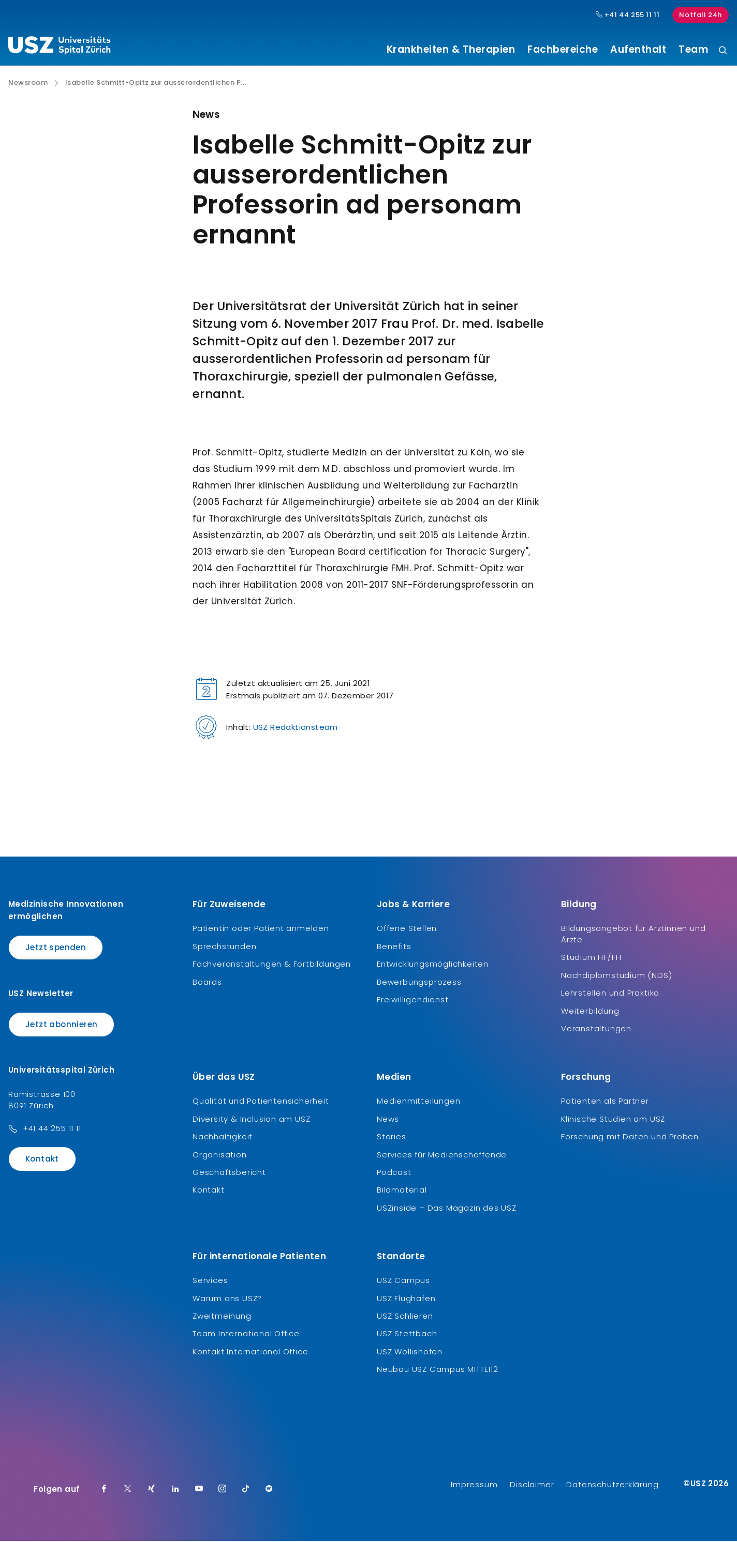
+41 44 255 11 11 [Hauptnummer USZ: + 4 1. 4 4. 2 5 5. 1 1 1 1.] (628, 15)
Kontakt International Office (250, 1352)
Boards (207, 983)
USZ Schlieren (405, 1316)
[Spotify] (269, 1490)
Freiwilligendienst (412, 1001)
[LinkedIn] (175, 1490)
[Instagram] (222, 1490)
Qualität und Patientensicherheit (261, 1102)
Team (693, 49)
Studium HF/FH (591, 958)
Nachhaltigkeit (223, 1138)
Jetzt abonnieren (61, 1025)
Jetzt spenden (55, 948)
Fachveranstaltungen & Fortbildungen (272, 965)
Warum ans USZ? (227, 1299)
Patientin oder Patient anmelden (261, 929)
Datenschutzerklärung (612, 1485)
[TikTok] (245, 1490)
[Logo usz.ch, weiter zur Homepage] (59, 47)
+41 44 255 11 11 (52, 1129)
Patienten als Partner (605, 1102)
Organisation (220, 1155)
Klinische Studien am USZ (613, 1119)
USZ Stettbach (407, 1335)
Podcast (394, 1173)
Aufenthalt (638, 49)
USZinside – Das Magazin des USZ (447, 1208)
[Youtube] (199, 1490)
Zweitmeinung (222, 1316)
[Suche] (723, 51)
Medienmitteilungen (418, 1102)
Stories (391, 1138)
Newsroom (28, 84)
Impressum (474, 1485)
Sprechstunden (224, 947)
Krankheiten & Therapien (451, 49)
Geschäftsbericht (229, 1173)
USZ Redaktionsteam (295, 728)
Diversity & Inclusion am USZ (251, 1119)
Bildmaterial (402, 1191)
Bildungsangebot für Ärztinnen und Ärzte (633, 935)
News (388, 1119)
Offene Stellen (407, 929)
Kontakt (42, 1160)
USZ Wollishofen (410, 1352)
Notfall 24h (700, 15)
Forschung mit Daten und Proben (630, 1138)
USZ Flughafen (406, 1299)
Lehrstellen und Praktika (610, 994)
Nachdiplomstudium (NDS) (616, 976)
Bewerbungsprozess (419, 983)
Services (210, 1281)
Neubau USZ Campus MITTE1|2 (437, 1370)
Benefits (394, 947)
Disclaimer (532, 1485)
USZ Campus (403, 1281)
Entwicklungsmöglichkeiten (433, 965)
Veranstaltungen (596, 1030)
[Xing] (152, 1490)
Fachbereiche (562, 49)
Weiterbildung (590, 1011)
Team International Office (246, 1335)
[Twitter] (128, 1490)
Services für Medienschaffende (442, 1155)
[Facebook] (104, 1490)
